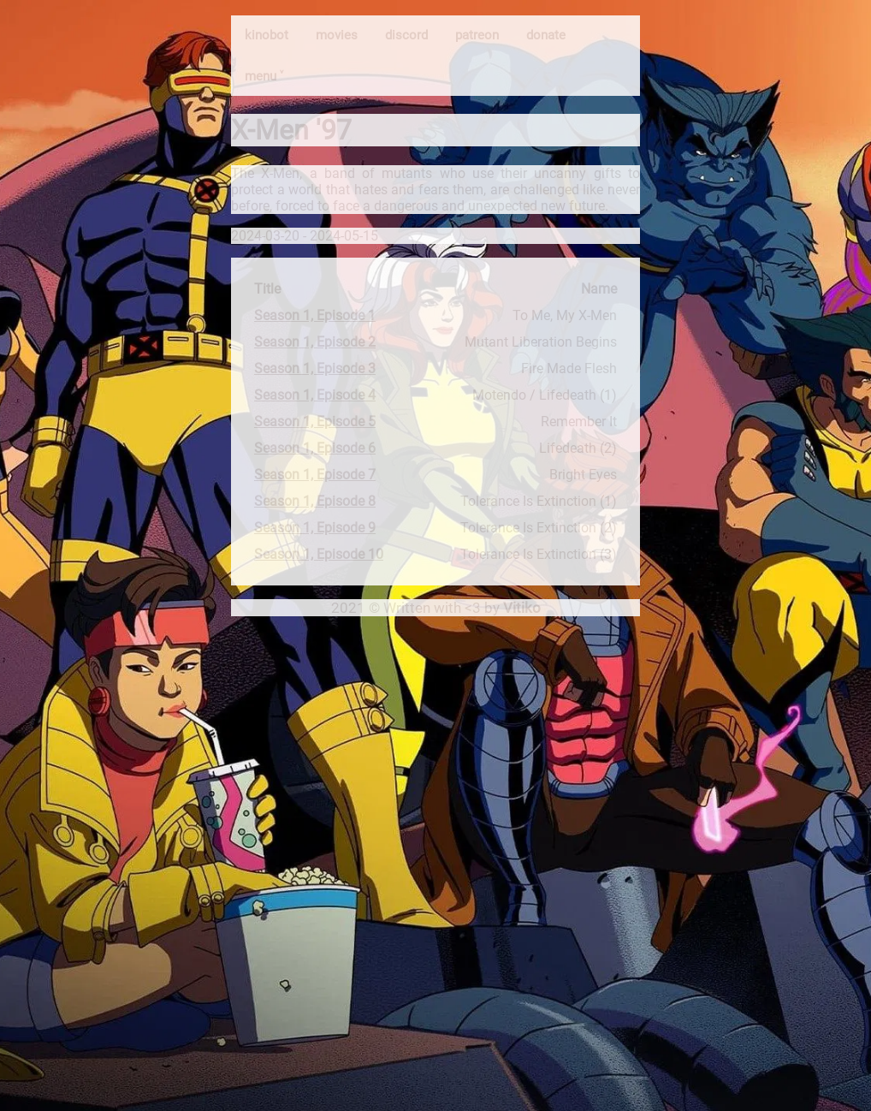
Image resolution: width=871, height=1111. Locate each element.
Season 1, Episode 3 (315, 368)
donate (546, 35)
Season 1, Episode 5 (315, 421)
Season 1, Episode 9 (315, 528)
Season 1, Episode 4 (315, 395)
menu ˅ (264, 76)
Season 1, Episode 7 (315, 474)
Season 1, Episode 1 (315, 315)
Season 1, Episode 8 (315, 501)
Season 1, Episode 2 (315, 342)
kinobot (266, 35)
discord (406, 35)
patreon (477, 35)
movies (337, 35)
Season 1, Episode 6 (315, 448)
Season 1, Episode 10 (318, 554)
